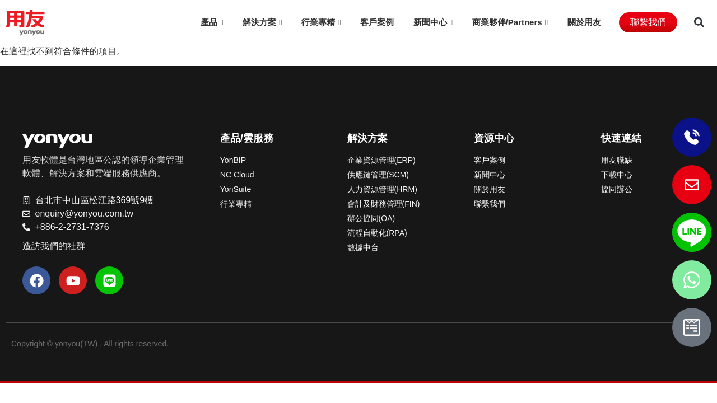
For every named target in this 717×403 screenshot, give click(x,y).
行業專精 (318, 22)
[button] (699, 22)
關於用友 (584, 22)
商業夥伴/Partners (507, 22)
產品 (209, 22)
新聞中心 (430, 22)
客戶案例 (377, 22)
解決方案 (259, 22)
